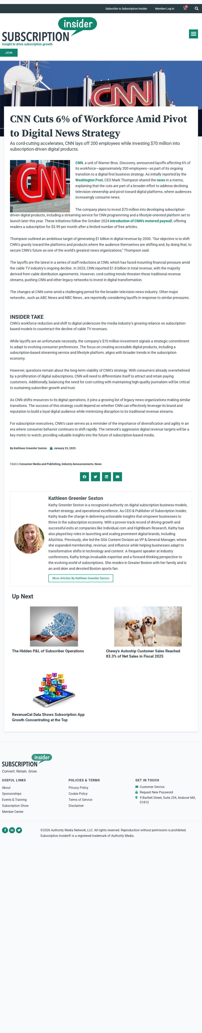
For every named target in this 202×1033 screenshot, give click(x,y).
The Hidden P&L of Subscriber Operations (48, 651)
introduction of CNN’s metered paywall (140, 221)
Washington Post (89, 180)
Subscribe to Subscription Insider (126, 8)
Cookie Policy (78, 794)
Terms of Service (80, 800)
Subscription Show (15, 806)
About (6, 788)
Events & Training (14, 800)
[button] (196, 8)
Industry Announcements (77, 464)
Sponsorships (11, 794)
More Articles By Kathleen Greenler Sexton (81, 578)
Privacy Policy (78, 788)
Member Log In (164, 8)
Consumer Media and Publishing (39, 464)
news (161, 180)
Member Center (12, 812)
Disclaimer (76, 806)
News (98, 464)
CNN (79, 163)
